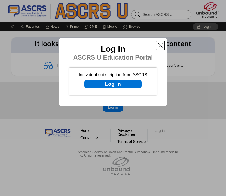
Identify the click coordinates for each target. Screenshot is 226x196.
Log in (113, 84)
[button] (160, 45)
